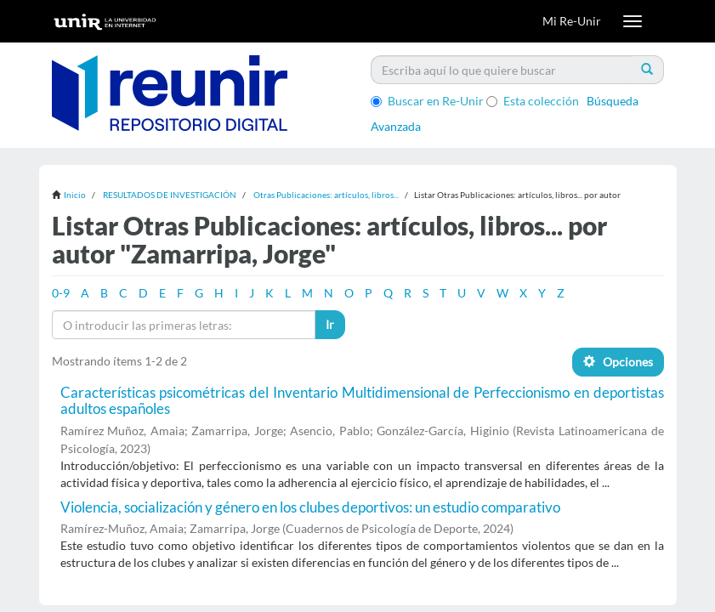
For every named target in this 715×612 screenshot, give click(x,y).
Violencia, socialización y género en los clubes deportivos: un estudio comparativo (310, 507)
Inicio (75, 195)
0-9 (61, 293)
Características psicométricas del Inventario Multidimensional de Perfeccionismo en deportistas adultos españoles (362, 400)
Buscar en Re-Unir (427, 101)
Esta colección (532, 101)
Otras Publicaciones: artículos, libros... (326, 195)
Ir (330, 324)
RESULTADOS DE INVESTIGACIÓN (169, 195)
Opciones (618, 361)
